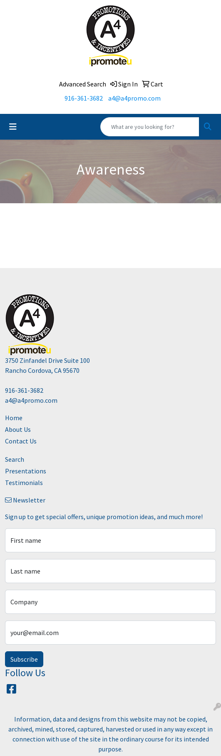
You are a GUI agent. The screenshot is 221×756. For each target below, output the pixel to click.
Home (13, 418)
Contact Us (21, 441)
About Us (18, 429)
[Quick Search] (149, 126)
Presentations (25, 471)
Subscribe (24, 659)
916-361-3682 (84, 98)
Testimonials (24, 482)
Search (14, 459)
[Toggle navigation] (13, 127)
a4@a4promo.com (134, 98)
